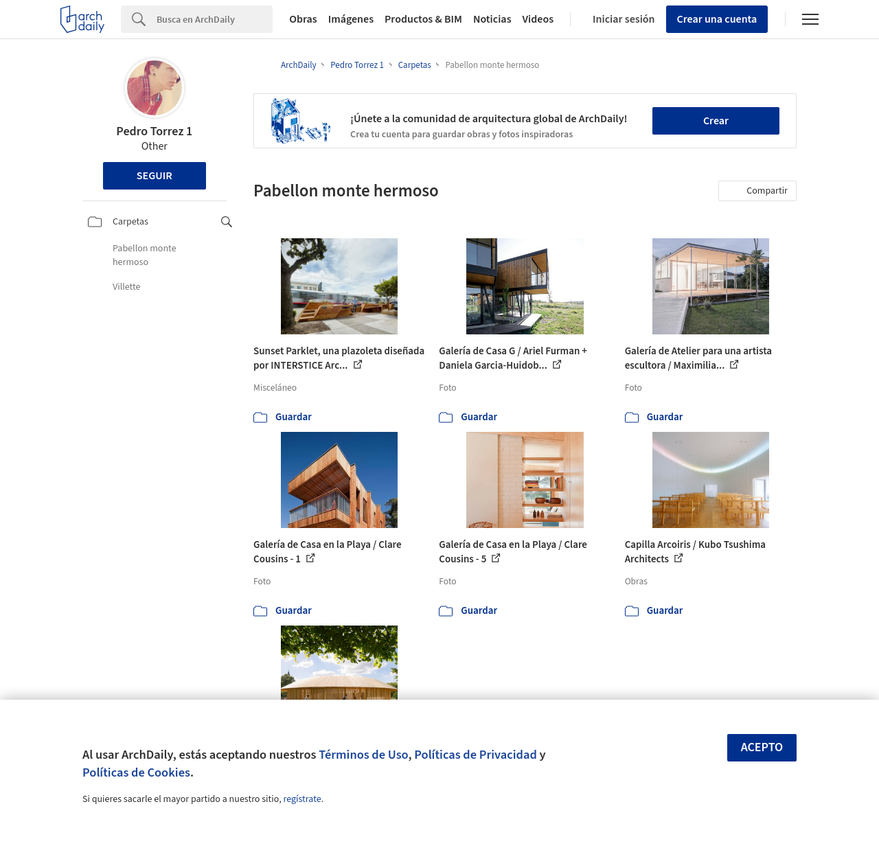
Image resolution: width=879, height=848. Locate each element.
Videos (538, 19)
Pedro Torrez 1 (154, 131)
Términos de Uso (363, 755)
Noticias (492, 19)
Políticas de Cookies (136, 772)
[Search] (215, 19)
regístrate (302, 799)
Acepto (762, 747)
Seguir (154, 175)
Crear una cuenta (717, 19)
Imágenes (351, 19)
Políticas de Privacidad (475, 755)
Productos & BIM (423, 19)
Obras (303, 19)
